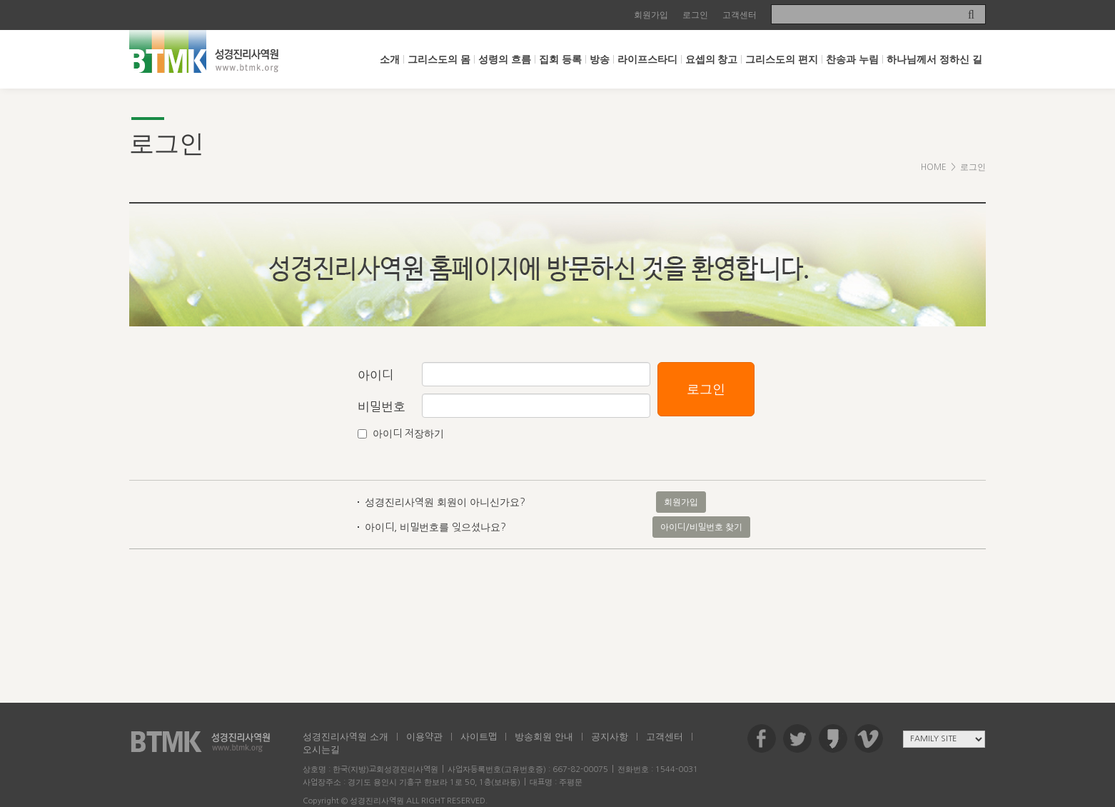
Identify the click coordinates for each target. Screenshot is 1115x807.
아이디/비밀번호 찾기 (701, 527)
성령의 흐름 (504, 59)
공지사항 (609, 736)
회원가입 (651, 15)
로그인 (695, 15)
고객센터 (739, 15)
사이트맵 (478, 736)
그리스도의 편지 (781, 59)
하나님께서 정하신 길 (934, 59)
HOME (934, 167)
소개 (390, 59)
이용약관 (424, 736)
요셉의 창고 (711, 59)
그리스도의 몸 (439, 59)
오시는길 (321, 749)
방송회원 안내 (544, 736)
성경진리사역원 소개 (345, 736)
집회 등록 (560, 59)
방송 (600, 59)
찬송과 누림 (852, 59)
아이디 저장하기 (408, 433)
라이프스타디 (647, 59)
